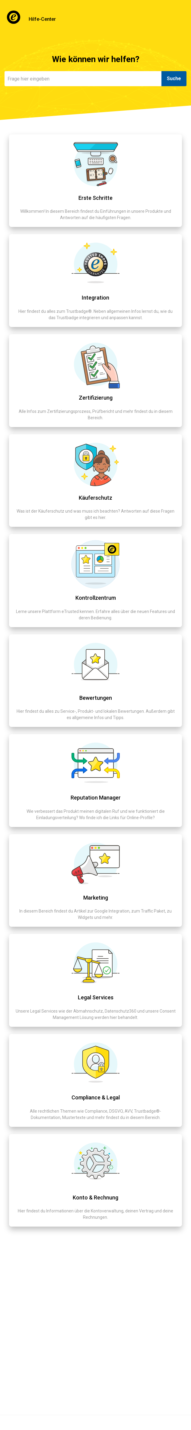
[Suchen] (83, 78)
